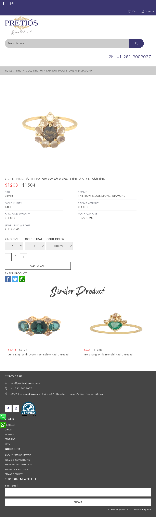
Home (8, 70)
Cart (133, 11)
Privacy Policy (14, 474)
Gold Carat (33, 239)
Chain (8, 429)
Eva (149, 509)
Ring (19, 70)
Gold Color (55, 239)
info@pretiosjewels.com (22, 383)
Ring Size (11, 239)
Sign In (148, 11)
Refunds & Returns (16, 469)
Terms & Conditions (17, 459)
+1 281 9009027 (130, 57)
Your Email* (12, 485)
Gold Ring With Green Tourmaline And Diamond (38, 354)
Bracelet (10, 425)
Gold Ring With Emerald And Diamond (108, 354)
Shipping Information (18, 464)
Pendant (10, 439)
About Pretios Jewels (18, 455)
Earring (9, 434)
